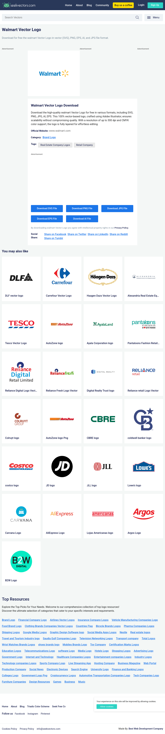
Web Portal (150, 663)
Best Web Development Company (146, 728)
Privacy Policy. (122, 227)
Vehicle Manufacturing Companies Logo (135, 620)
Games (57, 681)
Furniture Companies (14, 681)
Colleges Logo (10, 675)
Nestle (123, 632)
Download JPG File (117, 208)
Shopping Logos (121, 650)
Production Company (14, 669)
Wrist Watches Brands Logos (18, 644)
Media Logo (85, 650)
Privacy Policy (27, 729)
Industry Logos (143, 657)
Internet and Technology (39, 657)
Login (141, 4)
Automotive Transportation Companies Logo (104, 675)
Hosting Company (104, 663)
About (79, 5)
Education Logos (11, 650)
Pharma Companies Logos (139, 626)
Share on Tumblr (53, 238)
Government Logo (12, 657)
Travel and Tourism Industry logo (21, 638)
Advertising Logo (143, 650)
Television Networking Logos (96, 638)
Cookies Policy (9, 729)
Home (68, 5)
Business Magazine (129, 663)
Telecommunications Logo (39, 650)
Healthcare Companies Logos (74, 657)
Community (102, 5)
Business (69, 681)
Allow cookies (106, 706)
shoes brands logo (48, 644)
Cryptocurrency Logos (63, 675)
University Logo (100, 669)
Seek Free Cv (58, 706)
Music (81, 681)
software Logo (66, 650)
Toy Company (98, 644)
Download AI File (82, 218)
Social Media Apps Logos (101, 632)
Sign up (155, 5)
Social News (36, 669)
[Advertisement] (15, 99)
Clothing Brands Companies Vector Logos (49, 626)
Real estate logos (140, 632)
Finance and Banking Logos (128, 669)
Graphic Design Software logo (67, 632)
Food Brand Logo (12, 626)
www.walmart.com (59, 130)
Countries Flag (84, 626)
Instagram (33, 713)
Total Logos (148, 638)
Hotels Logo (102, 650)
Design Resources (39, 681)
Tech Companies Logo (146, 675)
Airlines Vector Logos (62, 620)
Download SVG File (47, 208)
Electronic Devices (57, 669)
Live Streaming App (79, 663)
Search (139, 18)
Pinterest (45, 713)
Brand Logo (49, 137)
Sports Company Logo (52, 663)
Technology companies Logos (19, 663)
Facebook (20, 713)
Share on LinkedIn (98, 234)
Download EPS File (47, 218)
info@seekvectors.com (48, 729)
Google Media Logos (35, 632)
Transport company (127, 638)
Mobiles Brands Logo (75, 644)
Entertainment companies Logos (112, 657)
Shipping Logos (11, 632)
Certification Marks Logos (124, 644)
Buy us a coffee (123, 5)
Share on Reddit (119, 234)
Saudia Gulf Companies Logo (59, 638)
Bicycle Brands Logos (108, 626)
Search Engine (79, 669)
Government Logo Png (34, 675)
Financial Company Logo (32, 620)
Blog (89, 5)
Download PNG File (82, 208)
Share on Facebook (55, 234)
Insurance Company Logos (93, 620)
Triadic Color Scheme (38, 706)
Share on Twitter (77, 234)
